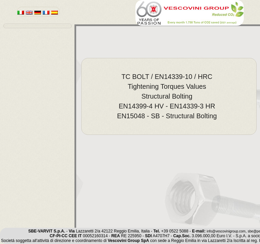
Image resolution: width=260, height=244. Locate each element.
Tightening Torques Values (167, 86)
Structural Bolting (167, 96)
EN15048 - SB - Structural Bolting (167, 116)
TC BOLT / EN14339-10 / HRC (167, 76)
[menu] (37, 26)
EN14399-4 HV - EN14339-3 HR (167, 106)
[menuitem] (169, 77)
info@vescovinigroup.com (226, 231)
